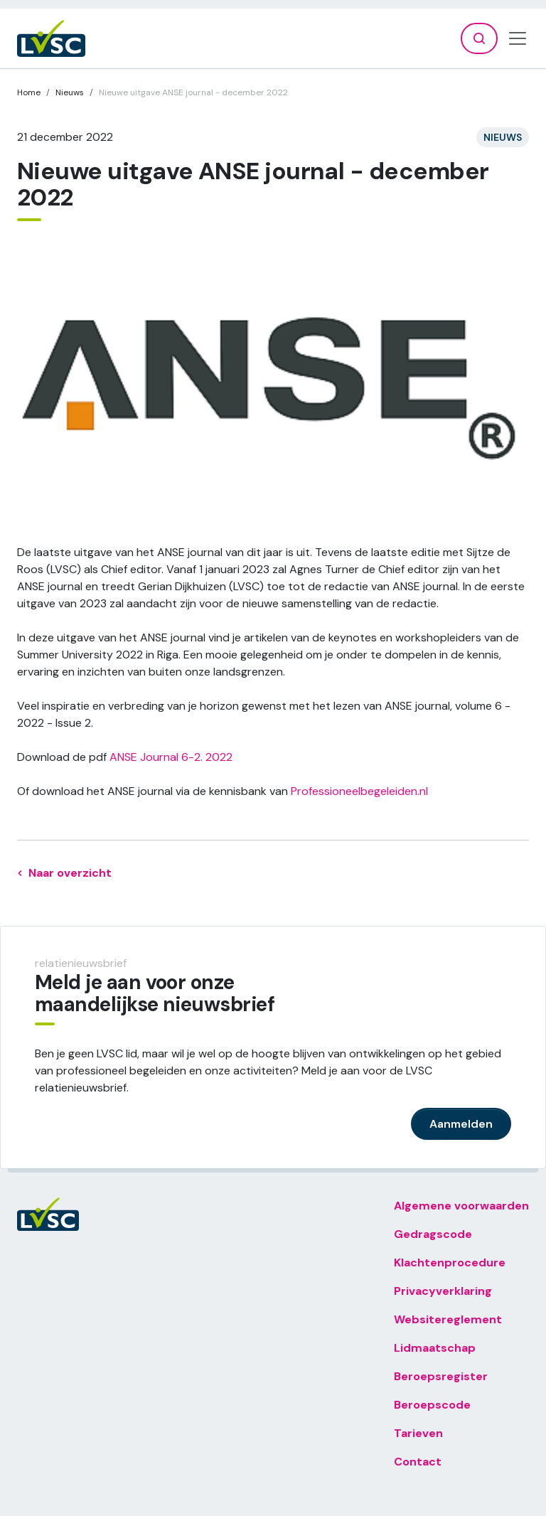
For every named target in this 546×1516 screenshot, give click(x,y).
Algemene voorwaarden (461, 1205)
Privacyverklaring (443, 1290)
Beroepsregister (441, 1376)
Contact (417, 1461)
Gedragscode (433, 1234)
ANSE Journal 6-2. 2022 (170, 756)
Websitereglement (448, 1319)
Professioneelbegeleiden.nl (361, 791)
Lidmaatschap (435, 1347)
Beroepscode (432, 1404)
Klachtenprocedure (449, 1262)
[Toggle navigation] (517, 38)
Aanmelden (461, 1123)
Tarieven (418, 1433)
